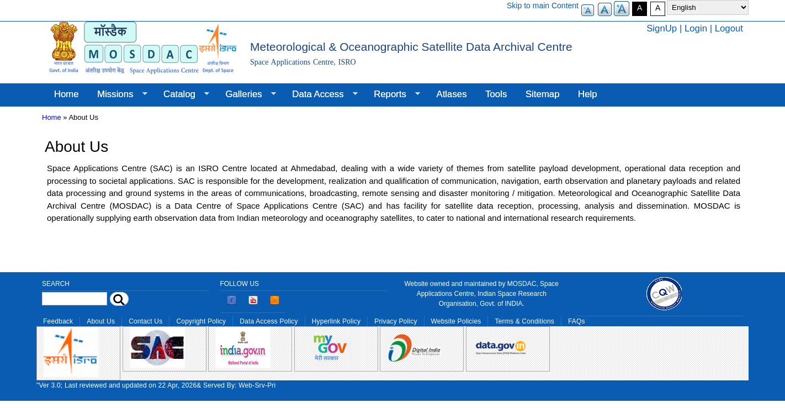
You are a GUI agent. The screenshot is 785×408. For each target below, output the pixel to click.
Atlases (452, 94)
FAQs (576, 321)
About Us (101, 321)
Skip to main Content (543, 5)
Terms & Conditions (524, 321)
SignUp (661, 28)
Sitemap (543, 94)
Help (587, 94)
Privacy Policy (395, 321)
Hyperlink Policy (336, 321)
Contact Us (145, 321)
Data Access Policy (269, 321)
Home (66, 94)
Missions (117, 94)
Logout (729, 28)
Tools (496, 94)
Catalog (181, 94)
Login (696, 28)
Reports (392, 94)
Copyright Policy (201, 321)
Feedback (58, 321)
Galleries (246, 94)
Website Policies (456, 321)
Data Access (320, 94)
